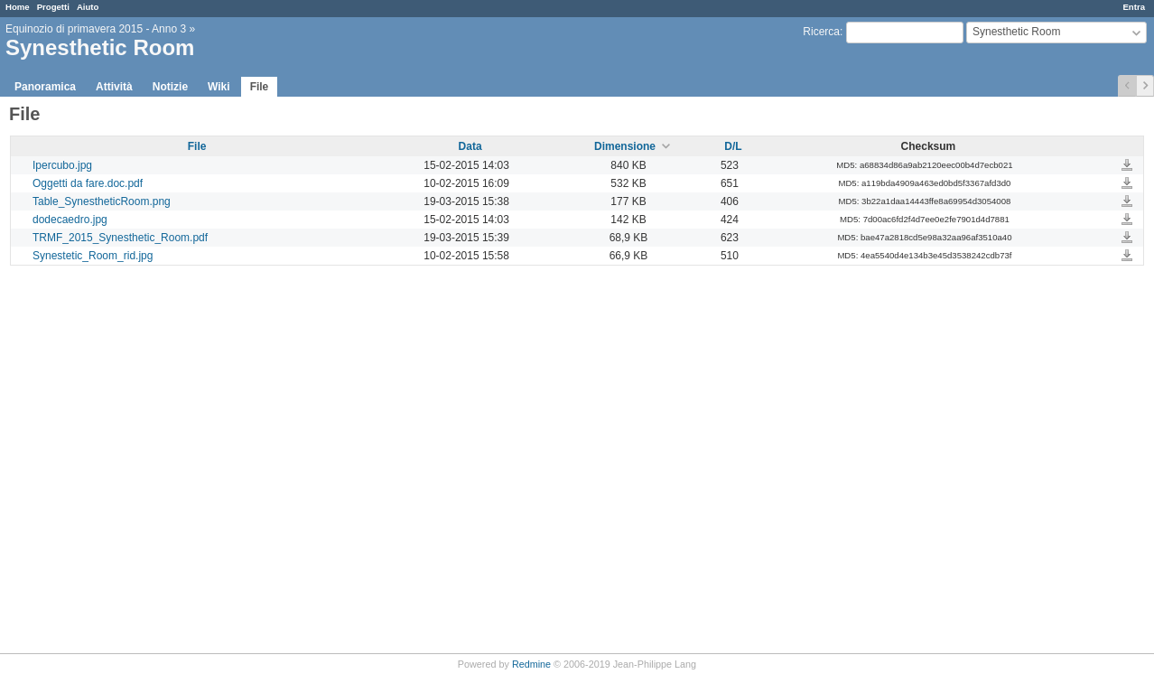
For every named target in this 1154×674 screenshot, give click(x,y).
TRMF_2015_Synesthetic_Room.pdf (120, 237)
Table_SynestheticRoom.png (102, 201)
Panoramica (45, 86)
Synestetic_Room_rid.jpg (93, 255)
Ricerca (821, 31)
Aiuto (88, 7)
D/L (732, 146)
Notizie (170, 86)
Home (17, 7)
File (259, 86)
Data (470, 146)
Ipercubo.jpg (62, 165)
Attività (114, 86)
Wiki (219, 86)
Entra (1133, 7)
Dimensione (625, 146)
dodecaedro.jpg (70, 219)
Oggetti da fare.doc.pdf (88, 183)
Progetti (53, 7)
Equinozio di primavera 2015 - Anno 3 (95, 29)
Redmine (531, 664)
